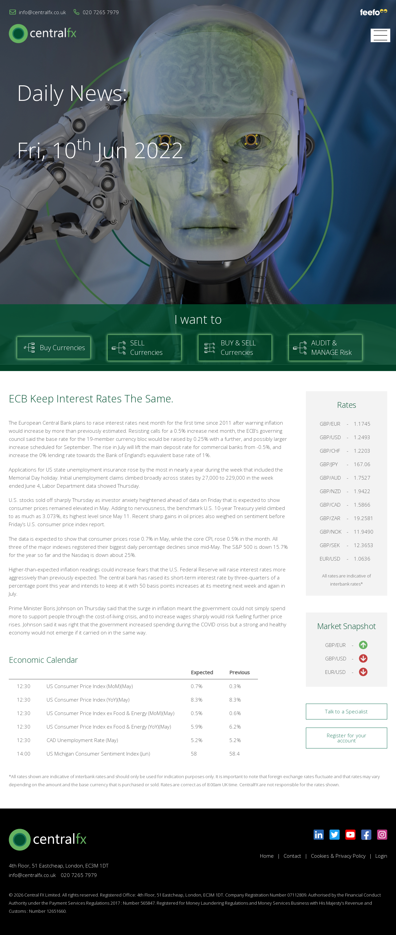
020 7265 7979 (101, 12)
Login (381, 855)
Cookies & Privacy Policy (338, 855)
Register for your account (347, 738)
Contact (292, 855)
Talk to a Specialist (346, 711)
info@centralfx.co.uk (42, 12)
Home (267, 855)
